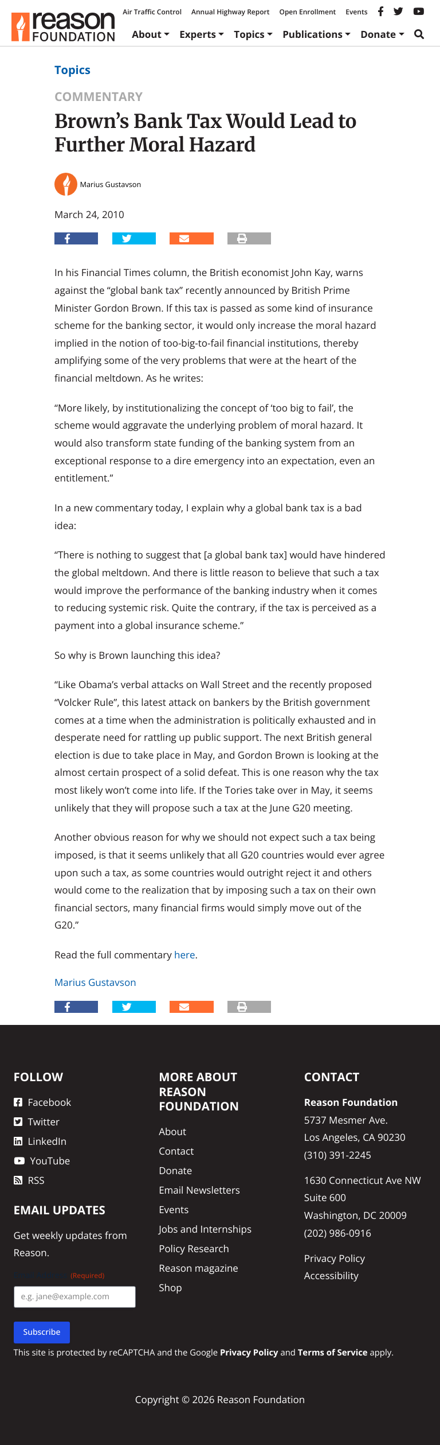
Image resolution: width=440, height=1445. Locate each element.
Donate (378, 34)
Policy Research (194, 1248)
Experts (197, 34)
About (147, 34)
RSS (29, 1180)
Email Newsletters (199, 1190)
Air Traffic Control (152, 12)
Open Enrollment (307, 12)
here (184, 954)
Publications (312, 34)
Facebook (43, 1102)
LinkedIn (40, 1141)
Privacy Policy (334, 1258)
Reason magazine (198, 1268)
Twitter (37, 1121)
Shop (170, 1287)
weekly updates (67, 1235)
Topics (249, 34)
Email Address (59, 1275)
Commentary (98, 96)
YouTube (42, 1160)
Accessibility (331, 1275)
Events (356, 12)
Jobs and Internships (205, 1229)
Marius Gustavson (95, 982)
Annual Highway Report (230, 12)
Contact (176, 1150)
